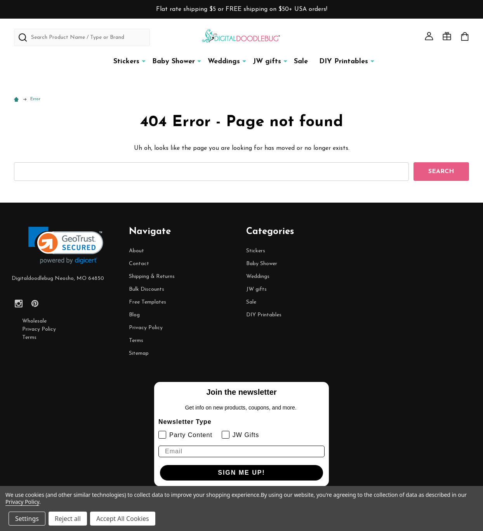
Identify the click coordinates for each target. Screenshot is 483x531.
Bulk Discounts (146, 289)
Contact (139, 264)
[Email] (241, 451)
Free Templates (147, 302)
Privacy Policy (39, 329)
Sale (301, 61)
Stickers (126, 61)
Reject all (68, 518)
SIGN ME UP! (241, 472)
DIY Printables (343, 61)
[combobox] (82, 37)
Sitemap (139, 353)
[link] (66, 245)
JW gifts (267, 61)
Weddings (224, 61)
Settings (27, 518)
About (136, 251)
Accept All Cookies (122, 518)
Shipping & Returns (152, 276)
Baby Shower (173, 61)
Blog (134, 315)
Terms (29, 337)
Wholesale (34, 321)
